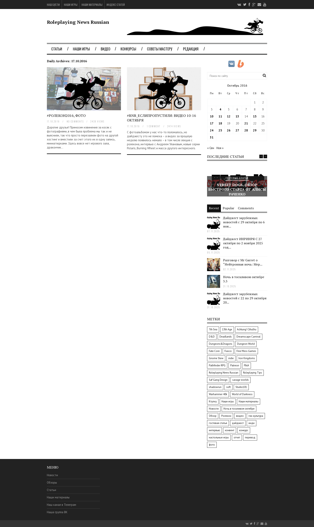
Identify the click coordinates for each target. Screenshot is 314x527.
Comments (246, 208)
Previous (261, 156)
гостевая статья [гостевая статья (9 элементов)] (218, 423)
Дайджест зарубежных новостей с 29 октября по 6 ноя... (244, 222)
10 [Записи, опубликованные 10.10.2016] (211, 116)
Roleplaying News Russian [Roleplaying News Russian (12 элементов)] (223, 372)
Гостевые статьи (237, 178)
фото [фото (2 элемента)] (212, 444)
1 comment (154, 126)
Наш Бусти (53, 5)
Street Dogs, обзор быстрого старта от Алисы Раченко (237, 189)
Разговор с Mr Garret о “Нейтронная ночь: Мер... (242, 262)
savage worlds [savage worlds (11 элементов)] (240, 380)
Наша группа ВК (57, 512)
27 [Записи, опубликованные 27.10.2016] (237, 130)
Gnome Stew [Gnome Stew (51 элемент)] (216, 358)
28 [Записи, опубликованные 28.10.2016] (246, 130)
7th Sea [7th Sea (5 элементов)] (213, 329)
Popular (228, 208)
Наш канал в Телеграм (61, 505)
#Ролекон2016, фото (66, 115)
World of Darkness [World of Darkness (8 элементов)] (242, 394)
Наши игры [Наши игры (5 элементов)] (227, 401)
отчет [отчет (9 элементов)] (237, 437)
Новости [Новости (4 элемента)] (214, 408)
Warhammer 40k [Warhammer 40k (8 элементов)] (218, 394)
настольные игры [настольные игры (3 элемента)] (219, 437)
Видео (105, 48)
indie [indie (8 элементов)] (231, 358)
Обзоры (52, 482)
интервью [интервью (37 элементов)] (214, 430)
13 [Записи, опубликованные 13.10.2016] (237, 116)
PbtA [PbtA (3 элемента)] (246, 365)
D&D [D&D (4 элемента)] (212, 336)
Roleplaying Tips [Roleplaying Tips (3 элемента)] (252, 372)
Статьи (56, 48)
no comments (75, 121)
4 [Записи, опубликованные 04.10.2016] (220, 109)
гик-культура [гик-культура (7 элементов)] (256, 416)
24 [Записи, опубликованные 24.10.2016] (211, 130)
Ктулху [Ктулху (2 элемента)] (213, 401)
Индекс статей (116, 5)
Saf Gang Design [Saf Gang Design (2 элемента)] (218, 380)
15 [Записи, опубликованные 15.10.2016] (255, 116)
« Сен (210, 148)
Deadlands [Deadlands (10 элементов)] (225, 336)
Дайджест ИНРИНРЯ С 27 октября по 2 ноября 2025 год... (243, 243)
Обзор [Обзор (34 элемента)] (212, 416)
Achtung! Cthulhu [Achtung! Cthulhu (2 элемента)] (246, 329)
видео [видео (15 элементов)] (240, 416)
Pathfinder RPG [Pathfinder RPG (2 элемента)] (217, 365)
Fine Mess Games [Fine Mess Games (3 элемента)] (246, 351)
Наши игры (70, 5)
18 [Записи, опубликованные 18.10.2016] (220, 123)
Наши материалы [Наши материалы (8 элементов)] (248, 401)
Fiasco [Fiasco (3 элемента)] (228, 351)
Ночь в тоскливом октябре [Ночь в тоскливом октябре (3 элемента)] (239, 408)
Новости (52, 475)
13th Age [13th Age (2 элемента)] (227, 329)
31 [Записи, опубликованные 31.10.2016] (211, 137)
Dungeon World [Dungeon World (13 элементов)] (246, 344)
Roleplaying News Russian (78, 22)
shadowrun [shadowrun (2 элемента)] (215, 387)
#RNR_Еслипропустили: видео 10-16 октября (161, 117)
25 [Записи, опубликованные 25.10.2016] (220, 130)
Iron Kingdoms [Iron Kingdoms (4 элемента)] (247, 358)
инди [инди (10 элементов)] (252, 423)
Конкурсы (128, 48)
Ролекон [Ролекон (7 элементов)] (226, 416)
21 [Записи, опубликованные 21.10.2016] (246, 123)
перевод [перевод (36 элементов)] (250, 437)
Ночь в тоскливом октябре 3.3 (243, 279)
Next (265, 156)
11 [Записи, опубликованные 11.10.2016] (220, 116)
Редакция (190, 48)
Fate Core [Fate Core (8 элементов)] (214, 351)
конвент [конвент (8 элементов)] (229, 430)
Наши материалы (92, 5)
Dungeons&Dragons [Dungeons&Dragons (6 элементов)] (220, 344)
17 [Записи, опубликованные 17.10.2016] (211, 123)
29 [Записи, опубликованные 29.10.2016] (255, 130)
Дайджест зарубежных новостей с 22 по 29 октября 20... (245, 298)
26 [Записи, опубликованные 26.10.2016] (228, 130)
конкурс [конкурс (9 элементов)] (243, 430)
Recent (214, 208)
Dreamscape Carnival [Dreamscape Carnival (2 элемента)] (249, 336)
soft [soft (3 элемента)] (228, 387)
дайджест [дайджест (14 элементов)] (238, 423)
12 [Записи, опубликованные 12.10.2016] (228, 116)
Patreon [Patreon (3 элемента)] (234, 365)
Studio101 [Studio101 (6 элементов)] (241, 387)
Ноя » (219, 148)
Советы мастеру (159, 48)
